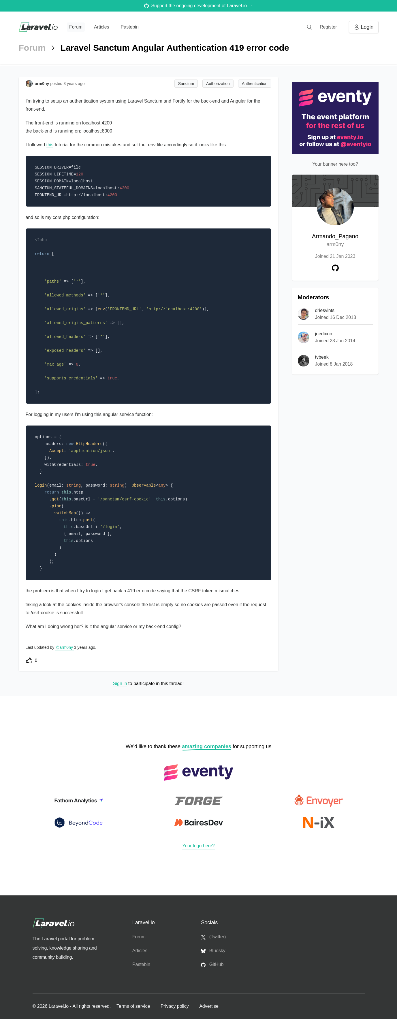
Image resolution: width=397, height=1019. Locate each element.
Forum (75, 26)
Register (328, 26)
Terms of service (133, 1006)
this (50, 144)
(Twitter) (213, 936)
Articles (101, 26)
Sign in (120, 683)
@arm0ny (64, 647)
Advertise (209, 1006)
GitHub (212, 964)
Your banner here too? (335, 164)
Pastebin (130, 26)
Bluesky (213, 950)
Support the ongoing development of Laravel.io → (198, 5)
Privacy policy (175, 1006)
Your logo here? (198, 845)
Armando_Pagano (335, 240)
